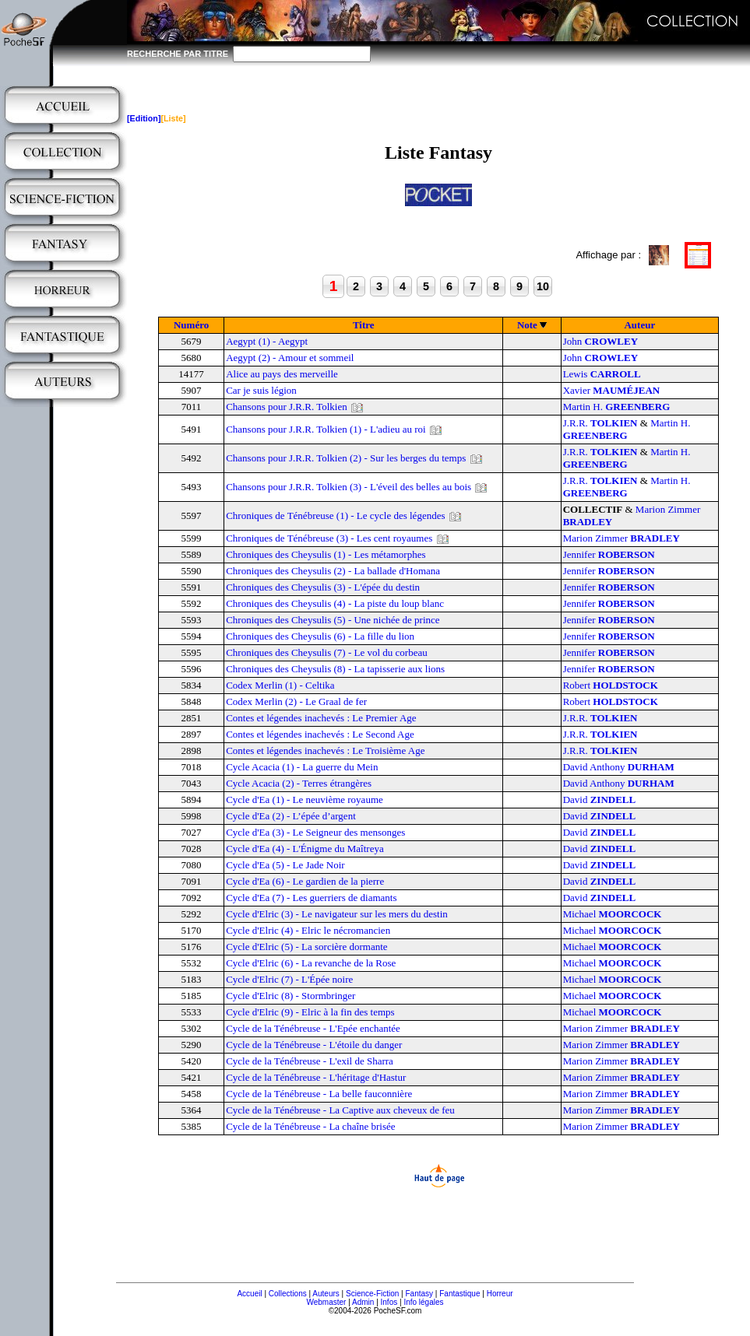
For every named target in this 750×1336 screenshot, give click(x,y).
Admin (363, 1302)
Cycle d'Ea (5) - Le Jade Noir (285, 865)
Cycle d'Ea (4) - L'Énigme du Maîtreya (305, 848)
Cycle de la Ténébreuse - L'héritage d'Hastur (316, 1077)
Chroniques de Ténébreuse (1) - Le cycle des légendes (335, 515)
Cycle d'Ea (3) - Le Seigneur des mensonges (315, 832)
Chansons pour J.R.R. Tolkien (286, 406)
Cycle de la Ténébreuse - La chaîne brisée (310, 1126)
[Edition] (143, 118)
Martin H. (617, 406)
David (599, 799)
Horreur (500, 1293)
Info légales (423, 1302)
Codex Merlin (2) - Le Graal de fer (296, 701)
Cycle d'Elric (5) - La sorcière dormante (306, 946)
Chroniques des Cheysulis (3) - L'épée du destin (323, 587)
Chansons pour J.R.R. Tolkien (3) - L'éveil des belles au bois (348, 487)
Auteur (639, 325)
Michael (612, 914)
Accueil (249, 1293)
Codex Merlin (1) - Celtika (280, 685)
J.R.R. (600, 423)
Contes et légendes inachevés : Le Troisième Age (325, 750)
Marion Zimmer (621, 538)
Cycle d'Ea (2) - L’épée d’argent (291, 816)
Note (527, 325)
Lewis (602, 374)
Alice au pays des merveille (282, 374)
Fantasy (420, 1293)
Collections (288, 1293)
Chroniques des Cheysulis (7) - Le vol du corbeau (327, 652)
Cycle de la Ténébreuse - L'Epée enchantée (313, 1028)
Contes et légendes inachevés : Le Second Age (320, 734)
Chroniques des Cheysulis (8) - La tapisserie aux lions (335, 669)
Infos (389, 1302)
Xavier (611, 390)
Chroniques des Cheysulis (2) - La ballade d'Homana (333, 571)
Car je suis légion (261, 390)
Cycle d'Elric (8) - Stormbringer (290, 995)
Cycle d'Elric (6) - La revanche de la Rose (311, 963)
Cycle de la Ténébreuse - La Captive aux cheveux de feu (340, 1110)
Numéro (191, 325)
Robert (610, 685)
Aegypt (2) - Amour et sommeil (290, 357)
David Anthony (618, 767)
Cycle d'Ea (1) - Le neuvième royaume (304, 799)
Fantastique (459, 1293)
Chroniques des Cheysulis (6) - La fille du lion (320, 636)
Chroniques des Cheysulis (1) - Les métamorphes (325, 554)
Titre (364, 325)
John (600, 341)
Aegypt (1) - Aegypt (267, 341)
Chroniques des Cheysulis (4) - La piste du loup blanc (335, 603)
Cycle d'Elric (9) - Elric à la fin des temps (310, 1012)
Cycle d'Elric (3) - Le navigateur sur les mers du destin (337, 914)
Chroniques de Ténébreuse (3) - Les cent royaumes (329, 538)
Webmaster (326, 1302)
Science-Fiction (372, 1293)
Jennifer (609, 554)
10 (543, 286)
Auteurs (325, 1293)
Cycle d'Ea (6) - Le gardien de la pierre (305, 881)
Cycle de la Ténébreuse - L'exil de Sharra (309, 1061)
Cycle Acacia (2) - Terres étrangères (298, 783)
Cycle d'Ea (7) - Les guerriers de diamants (311, 897)
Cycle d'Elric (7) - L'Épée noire (289, 979)
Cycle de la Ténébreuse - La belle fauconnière (319, 1093)
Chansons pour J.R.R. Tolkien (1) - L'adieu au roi (325, 429)
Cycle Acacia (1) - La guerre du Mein (302, 767)
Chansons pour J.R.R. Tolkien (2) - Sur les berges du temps (346, 458)
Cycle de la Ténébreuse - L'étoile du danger (314, 1044)
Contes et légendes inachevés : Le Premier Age (321, 718)
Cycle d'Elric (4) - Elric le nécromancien (308, 930)
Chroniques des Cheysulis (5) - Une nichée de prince (332, 620)
